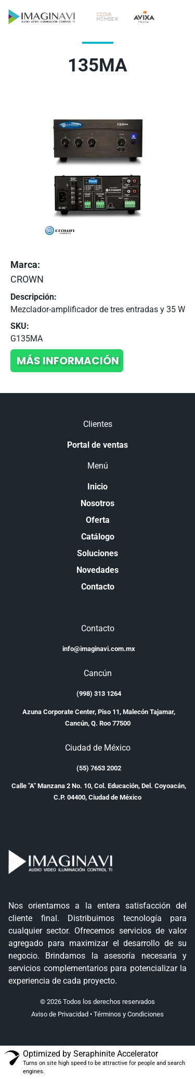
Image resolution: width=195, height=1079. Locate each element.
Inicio (97, 487)
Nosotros (97, 503)
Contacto (97, 587)
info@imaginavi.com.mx (98, 649)
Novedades (97, 570)
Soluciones (97, 553)
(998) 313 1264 (98, 693)
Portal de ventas (97, 445)
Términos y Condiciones (129, 1014)
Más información (68, 360)
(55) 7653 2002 (98, 768)
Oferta (98, 520)
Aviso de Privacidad (59, 1014)
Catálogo (97, 537)
